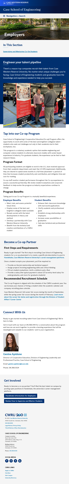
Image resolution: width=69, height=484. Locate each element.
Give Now (7, 473)
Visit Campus (8, 475)
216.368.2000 (9, 423)
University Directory (10, 478)
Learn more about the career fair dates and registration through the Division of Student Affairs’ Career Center (34, 297)
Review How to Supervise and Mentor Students (24, 401)
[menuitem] (20, 51)
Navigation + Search (13, 16)
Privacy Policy (17, 425)
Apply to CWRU (9, 470)
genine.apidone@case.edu (18, 364)
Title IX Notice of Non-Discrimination (15, 428)
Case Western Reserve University (19, 418)
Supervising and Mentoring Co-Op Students (20, 51)
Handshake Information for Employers (20, 396)
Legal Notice (8, 425)
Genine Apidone (12, 354)
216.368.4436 (13, 451)
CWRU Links (9, 467)
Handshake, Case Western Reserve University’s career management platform (34, 257)
